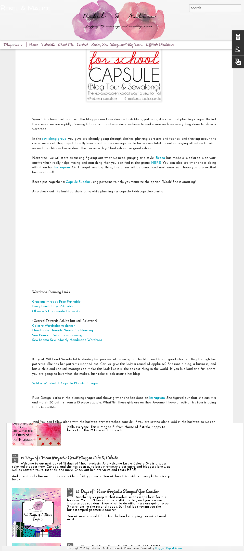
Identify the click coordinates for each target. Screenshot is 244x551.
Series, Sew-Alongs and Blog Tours (117, 45)
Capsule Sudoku (78, 130)
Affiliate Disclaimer (160, 45)
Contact (82, 45)
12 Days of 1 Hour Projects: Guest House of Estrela (119, 402)
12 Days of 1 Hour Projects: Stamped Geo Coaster (117, 491)
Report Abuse (174, 548)
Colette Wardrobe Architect (53, 274)
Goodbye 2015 (87, 346)
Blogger (160, 548)
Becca (160, 106)
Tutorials (48, 45)
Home (33, 45)
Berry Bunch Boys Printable (53, 255)
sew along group (54, 87)
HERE (156, 111)
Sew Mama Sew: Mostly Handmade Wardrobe (67, 289)
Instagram (62, 116)
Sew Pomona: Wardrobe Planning (57, 284)
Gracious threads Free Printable (56, 250)
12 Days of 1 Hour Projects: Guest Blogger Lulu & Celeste (69, 457)
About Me (65, 45)
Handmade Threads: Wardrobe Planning (62, 279)
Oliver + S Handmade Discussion (56, 260)
